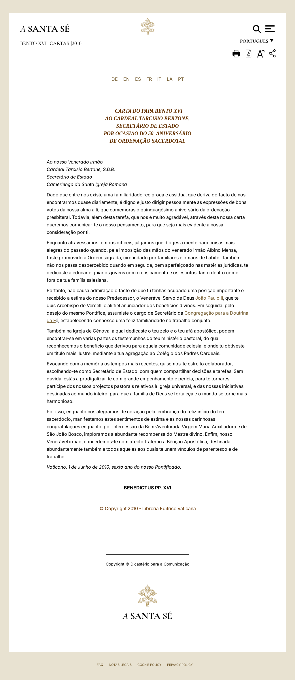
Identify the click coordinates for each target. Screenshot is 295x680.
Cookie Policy (149, 665)
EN (126, 79)
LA (170, 79)
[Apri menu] (269, 29)
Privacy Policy (180, 665)
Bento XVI (34, 43)
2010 (77, 43)
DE (114, 79)
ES (138, 79)
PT (181, 79)
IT (159, 79)
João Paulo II (209, 298)
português (253, 42)
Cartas (60, 43)
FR (149, 79)
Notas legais (120, 665)
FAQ (100, 665)
